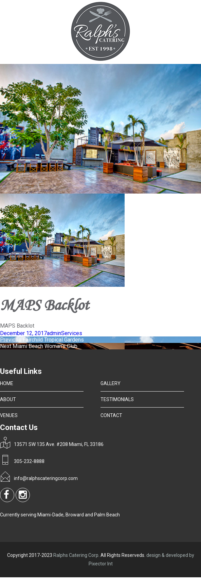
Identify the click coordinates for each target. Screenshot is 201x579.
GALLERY (110, 383)
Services (71, 333)
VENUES (9, 415)
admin (54, 333)
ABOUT (8, 399)
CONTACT (111, 415)
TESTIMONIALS (117, 399)
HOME (6, 383)
